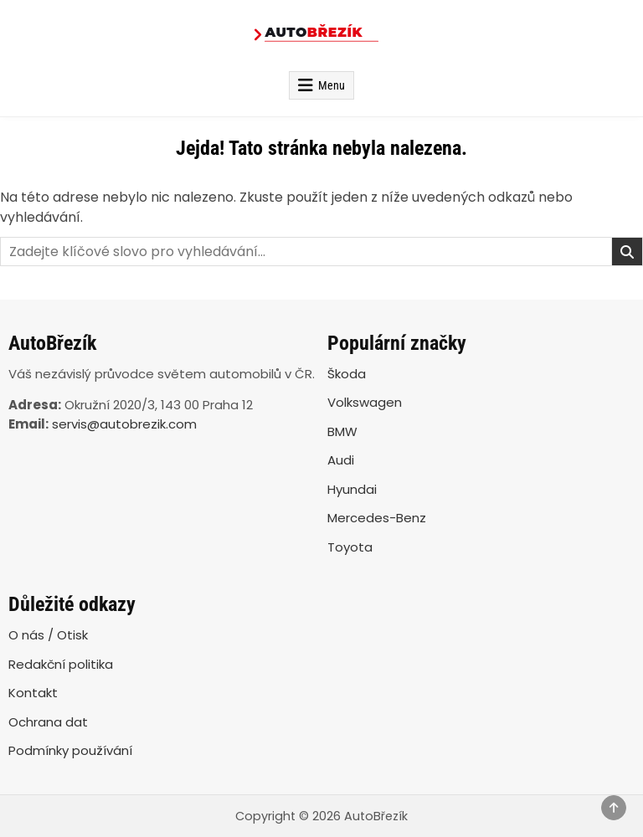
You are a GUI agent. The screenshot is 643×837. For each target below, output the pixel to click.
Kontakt (33, 692)
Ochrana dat (48, 722)
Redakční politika (60, 664)
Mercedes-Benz (376, 517)
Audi (340, 460)
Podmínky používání (70, 750)
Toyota (350, 547)
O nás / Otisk (48, 635)
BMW (342, 431)
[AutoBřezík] (321, 35)
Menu (331, 85)
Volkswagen (364, 402)
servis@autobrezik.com (124, 424)
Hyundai (352, 489)
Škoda (346, 374)
